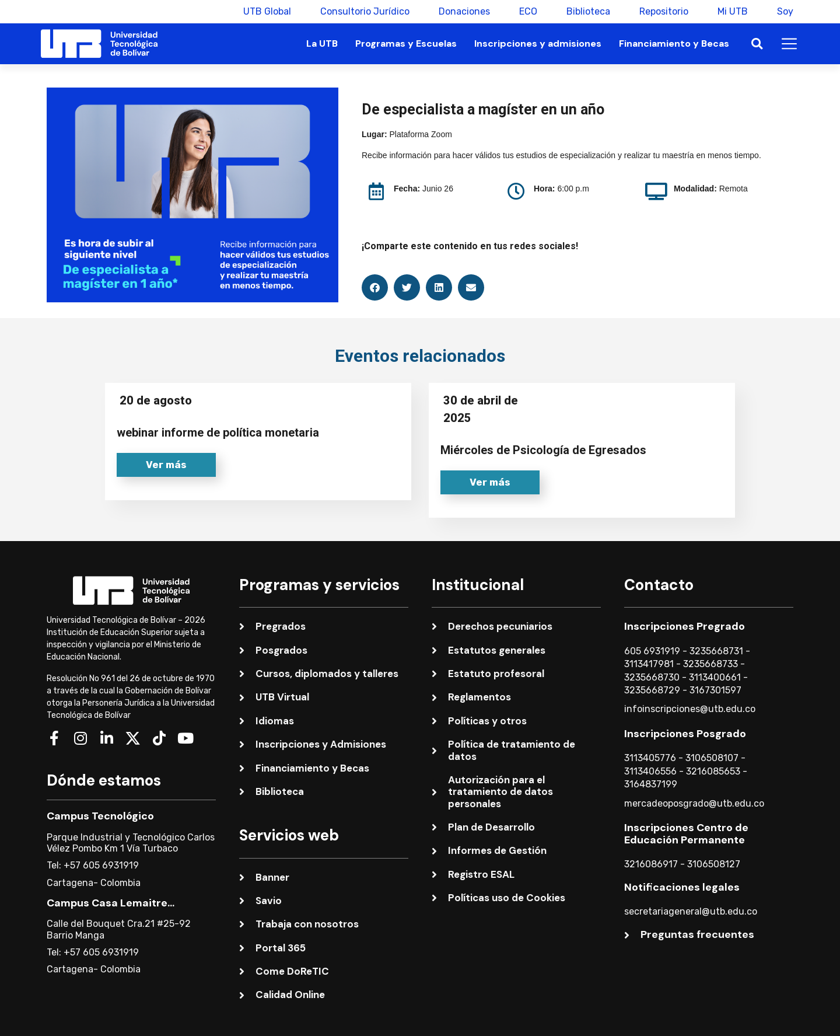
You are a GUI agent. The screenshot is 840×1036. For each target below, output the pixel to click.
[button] (757, 44)
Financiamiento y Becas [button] (674, 43)
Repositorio (663, 11)
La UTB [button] (322, 43)
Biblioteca (588, 11)
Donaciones (464, 11)
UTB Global (267, 11)
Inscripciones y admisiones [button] (537, 43)
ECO (528, 11)
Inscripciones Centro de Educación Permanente (686, 834)
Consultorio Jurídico (365, 11)
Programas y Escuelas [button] (406, 43)
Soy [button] (785, 11)
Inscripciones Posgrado (685, 734)
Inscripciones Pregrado (684, 626)
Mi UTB (733, 11)
